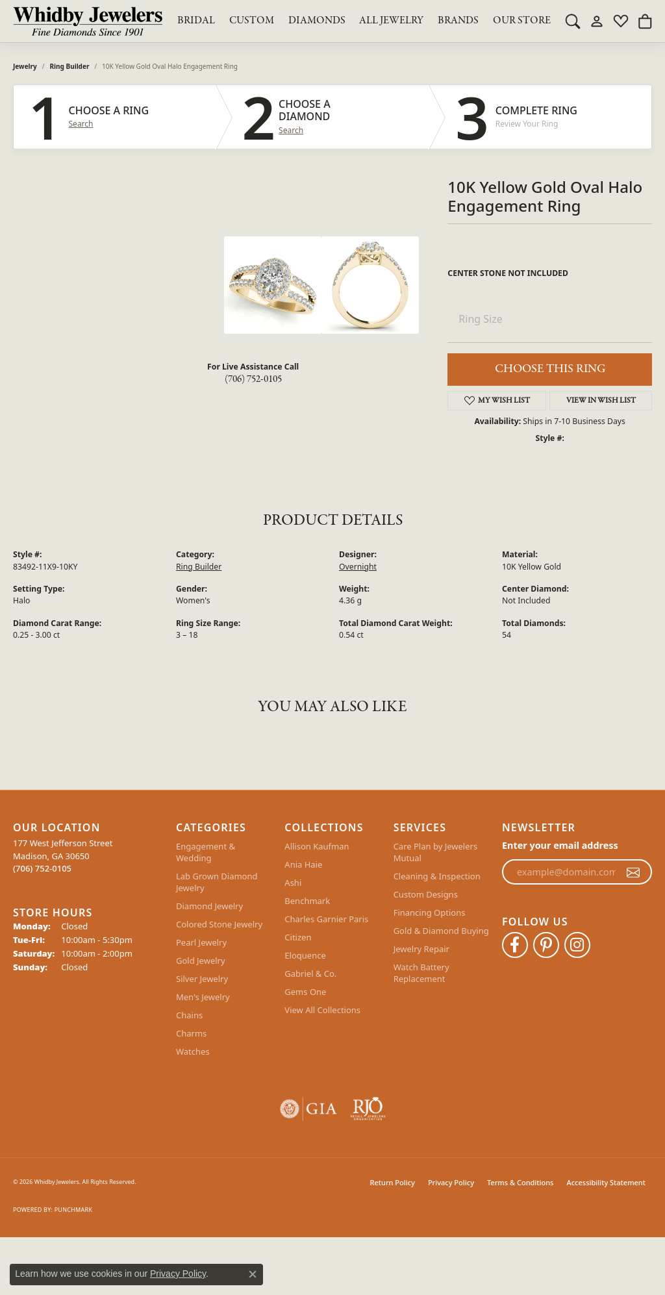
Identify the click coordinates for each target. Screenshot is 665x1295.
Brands (458, 21)
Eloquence (304, 955)
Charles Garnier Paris (326, 919)
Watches (193, 1051)
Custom (251, 21)
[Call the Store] (42, 868)
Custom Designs (426, 894)
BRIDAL (196, 21)
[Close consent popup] (253, 1274)
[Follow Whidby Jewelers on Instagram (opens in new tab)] (577, 945)
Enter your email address (560, 845)
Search (81, 124)
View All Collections (322, 1010)
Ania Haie (303, 864)
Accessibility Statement (606, 1182)
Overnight (358, 566)
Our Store (522, 21)
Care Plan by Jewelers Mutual (435, 852)
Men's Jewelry (203, 997)
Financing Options (430, 912)
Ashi (292, 882)
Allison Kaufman (316, 846)
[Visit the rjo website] (368, 1109)
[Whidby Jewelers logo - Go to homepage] (87, 21)
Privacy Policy (451, 1182)
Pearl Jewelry (201, 942)
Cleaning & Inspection (437, 876)
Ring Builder (70, 66)
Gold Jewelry (200, 960)
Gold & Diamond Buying (441, 931)
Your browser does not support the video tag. (126, 285)
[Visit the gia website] (308, 1109)
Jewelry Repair (421, 949)
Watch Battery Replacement (421, 973)
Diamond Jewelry (209, 906)
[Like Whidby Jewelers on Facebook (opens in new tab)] (515, 945)
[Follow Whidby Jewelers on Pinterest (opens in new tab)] (546, 945)
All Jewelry (391, 21)
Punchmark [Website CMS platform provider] (73, 1209)
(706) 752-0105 (253, 379)
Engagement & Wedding (205, 852)
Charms (191, 1033)
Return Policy (392, 1182)
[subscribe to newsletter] (633, 872)
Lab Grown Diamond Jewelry (216, 882)
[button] (573, 21)
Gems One (305, 992)
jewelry (25, 66)
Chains (189, 1015)
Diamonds (316, 21)
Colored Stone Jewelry (219, 924)
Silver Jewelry (202, 979)
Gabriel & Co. (310, 973)
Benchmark (307, 901)
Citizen (297, 937)
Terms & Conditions (520, 1182)
